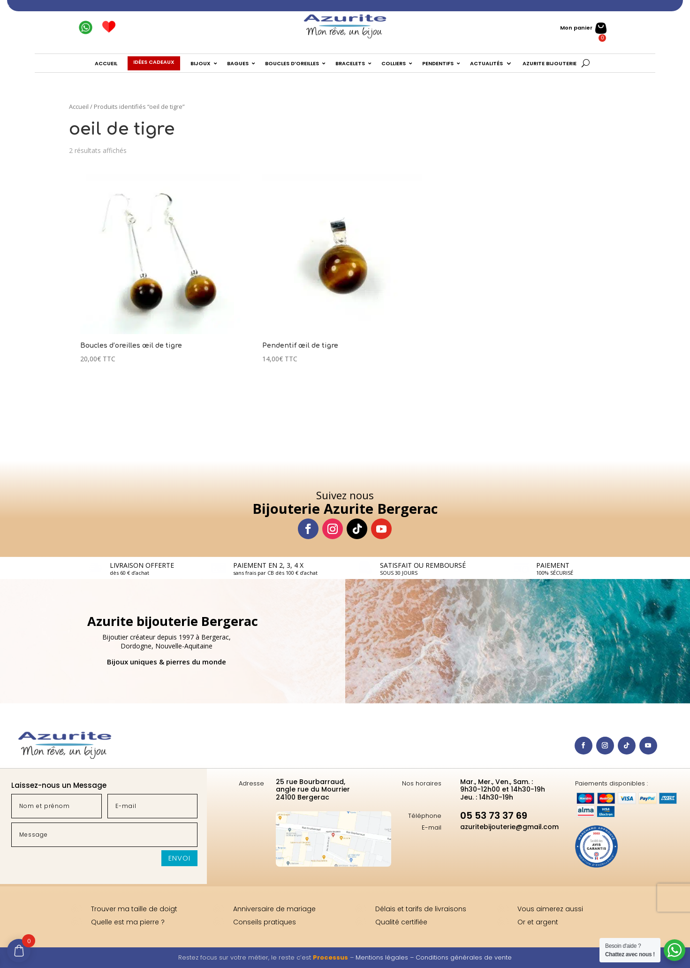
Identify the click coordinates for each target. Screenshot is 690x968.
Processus (330, 957)
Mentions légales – (386, 957)
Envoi (179, 858)
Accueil (79, 106)
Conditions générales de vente (464, 957)
